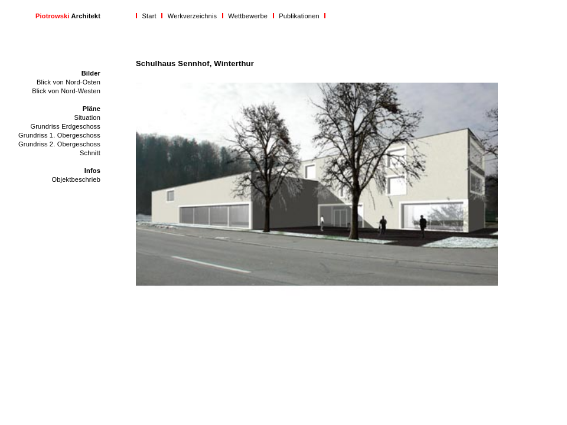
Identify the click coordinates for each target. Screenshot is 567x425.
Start (149, 15)
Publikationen (299, 15)
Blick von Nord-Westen (66, 90)
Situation (87, 117)
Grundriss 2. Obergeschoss (59, 144)
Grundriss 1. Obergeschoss (59, 135)
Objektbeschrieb (76, 179)
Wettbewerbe (248, 15)
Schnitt (90, 152)
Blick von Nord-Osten (68, 82)
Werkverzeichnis (192, 15)
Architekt (67, 15)
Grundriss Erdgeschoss (65, 126)
